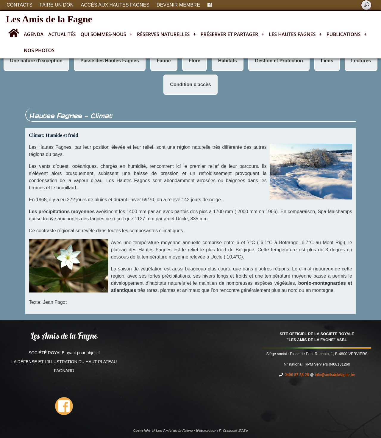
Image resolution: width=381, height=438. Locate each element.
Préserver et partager (232, 34)
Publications (347, 34)
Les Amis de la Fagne (49, 19)
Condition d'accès (190, 84)
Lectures (361, 60)
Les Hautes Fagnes (295, 34)
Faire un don (57, 4)
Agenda (33, 34)
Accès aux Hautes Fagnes (115, 4)
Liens (327, 60)
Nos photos (39, 50)
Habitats (227, 60)
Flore (194, 60)
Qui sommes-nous (106, 34)
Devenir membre (178, 4)
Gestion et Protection (279, 60)
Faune (164, 60)
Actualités (62, 34)
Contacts (19, 4)
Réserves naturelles (166, 34)
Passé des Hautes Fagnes (109, 60)
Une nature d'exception (36, 60)
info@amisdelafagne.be (335, 374)
